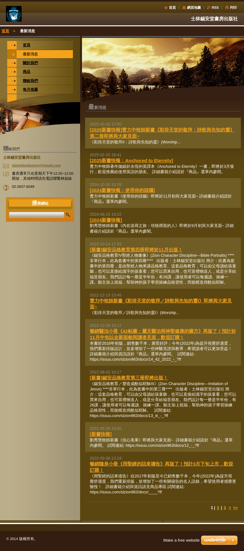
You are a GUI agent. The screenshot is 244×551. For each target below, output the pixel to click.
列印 (233, 7)
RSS (215, 7)
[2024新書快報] (106, 220)
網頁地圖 (194, 7)
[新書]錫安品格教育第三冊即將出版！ (129, 377)
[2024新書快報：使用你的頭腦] (122, 190)
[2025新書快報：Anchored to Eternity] (131, 160)
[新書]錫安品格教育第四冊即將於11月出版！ (136, 249)
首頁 (172, 7)
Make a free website (181, 540)
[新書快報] (101, 434)
